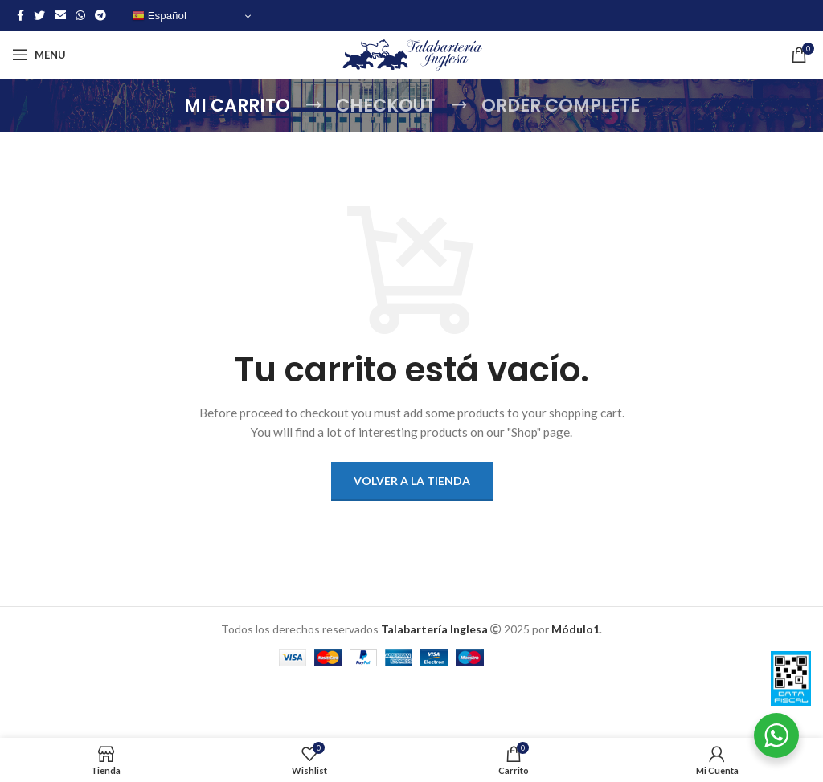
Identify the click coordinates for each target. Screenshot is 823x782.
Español (159, 16)
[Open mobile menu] (39, 55)
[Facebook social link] (20, 15)
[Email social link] (60, 15)
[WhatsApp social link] (80, 15)
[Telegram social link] (100, 15)
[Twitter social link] (39, 15)
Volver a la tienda (412, 480)
